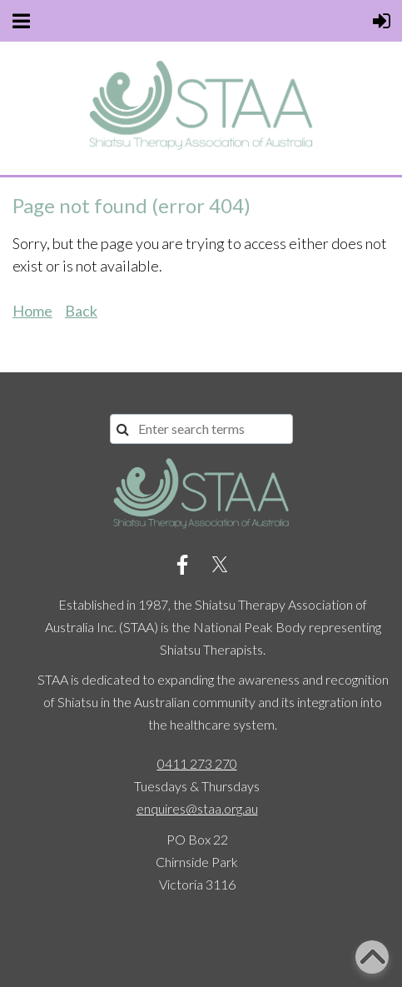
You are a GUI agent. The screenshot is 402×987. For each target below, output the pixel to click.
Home (32, 311)
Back (81, 311)
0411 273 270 (197, 763)
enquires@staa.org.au (197, 808)
